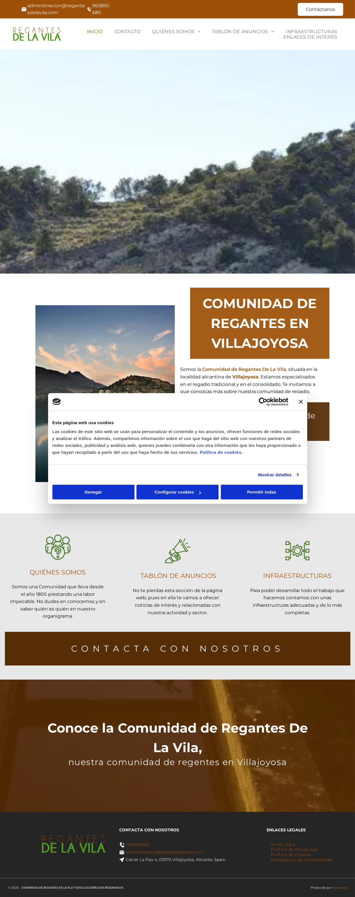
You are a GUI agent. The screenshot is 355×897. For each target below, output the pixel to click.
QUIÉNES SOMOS (57, 573)
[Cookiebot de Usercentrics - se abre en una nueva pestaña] (263, 401)
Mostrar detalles (275, 474)
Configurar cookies (178, 492)
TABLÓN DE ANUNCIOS (178, 576)
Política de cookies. (221, 452)
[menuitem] (95, 31)
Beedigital (340, 888)
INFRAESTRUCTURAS (297, 576)
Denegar (93, 492)
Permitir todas (261, 492)
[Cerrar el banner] (301, 402)
